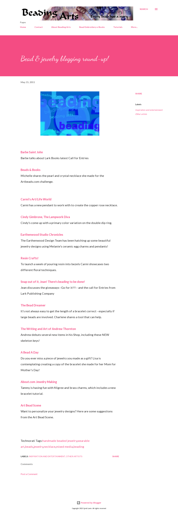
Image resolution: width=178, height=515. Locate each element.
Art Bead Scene (31, 405)
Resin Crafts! (29, 258)
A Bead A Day (30, 352)
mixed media (64, 446)
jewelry (38, 446)
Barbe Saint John (32, 152)
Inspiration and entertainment (149, 110)
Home (23, 27)
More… (134, 27)
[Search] (144, 9)
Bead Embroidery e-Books (92, 27)
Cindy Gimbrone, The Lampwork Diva (45, 217)
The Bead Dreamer (33, 305)
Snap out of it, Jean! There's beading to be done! (53, 281)
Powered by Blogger (89, 502)
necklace (50, 446)
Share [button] (138, 93)
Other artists (141, 114)
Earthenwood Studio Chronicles (42, 234)
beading (78, 446)
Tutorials (117, 27)
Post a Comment (29, 474)
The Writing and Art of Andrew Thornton (48, 329)
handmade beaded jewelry (59, 440)
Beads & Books (30, 170)
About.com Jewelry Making (39, 382)
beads (29, 446)
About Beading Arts (61, 27)
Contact (38, 27)
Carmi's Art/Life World (36, 199)
